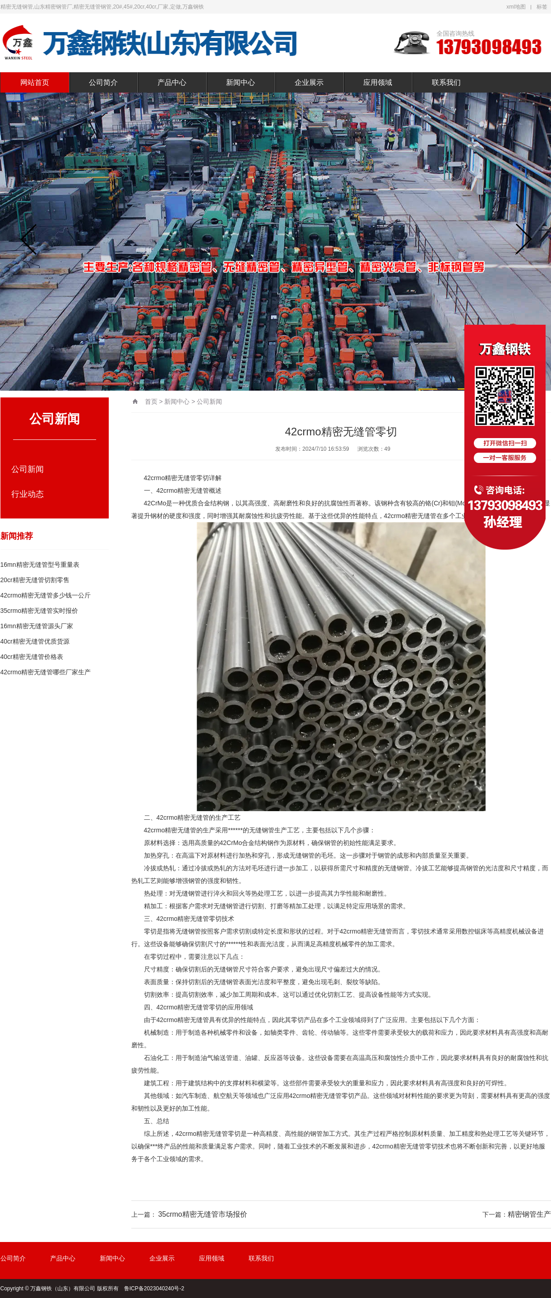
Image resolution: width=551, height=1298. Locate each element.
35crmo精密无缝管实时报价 (39, 610)
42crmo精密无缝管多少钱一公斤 (45, 595)
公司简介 (103, 82)
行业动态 (27, 494)
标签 (542, 7)
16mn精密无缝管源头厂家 (36, 626)
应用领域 (377, 82)
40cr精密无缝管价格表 (31, 656)
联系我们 (446, 82)
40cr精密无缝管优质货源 (34, 641)
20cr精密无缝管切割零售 (34, 580)
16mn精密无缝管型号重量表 (39, 564)
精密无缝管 (180, 477)
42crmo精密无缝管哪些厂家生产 (45, 672)
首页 (151, 401)
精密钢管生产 (529, 1214)
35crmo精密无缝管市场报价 (202, 1214)
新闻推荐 (16, 536)
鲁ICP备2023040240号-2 (154, 1288)
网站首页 (34, 82)
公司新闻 (27, 469)
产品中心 (171, 82)
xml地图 (516, 7)
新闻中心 (240, 82)
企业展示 (309, 82)
